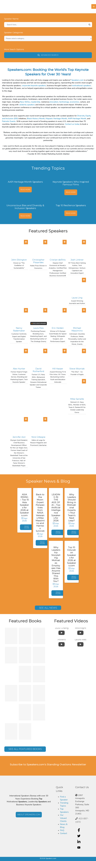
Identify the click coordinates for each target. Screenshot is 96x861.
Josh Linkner (77, 260)
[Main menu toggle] (93, 6)
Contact (63, 833)
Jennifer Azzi (19, 437)
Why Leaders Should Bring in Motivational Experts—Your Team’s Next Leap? (71, 507)
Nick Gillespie (38, 437)
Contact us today (72, 124)
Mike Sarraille (77, 399)
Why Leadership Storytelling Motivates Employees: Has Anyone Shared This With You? (55, 564)
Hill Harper (57, 368)
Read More (25, 189)
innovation (53, 102)
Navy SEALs (25, 102)
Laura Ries (38, 328)
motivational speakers (81, 85)
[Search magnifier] (89, 24)
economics (74, 102)
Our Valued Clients (63, 818)
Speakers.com (77, 80)
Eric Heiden (58, 328)
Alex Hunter (19, 368)
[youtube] (79, 847)
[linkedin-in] (79, 841)
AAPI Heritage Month (77, 118)
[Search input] (47, 24)
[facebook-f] (79, 830)
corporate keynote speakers (34, 85)
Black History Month (36, 118)
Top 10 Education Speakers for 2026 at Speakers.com (71, 556)
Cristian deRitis (58, 260)
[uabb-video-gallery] (61, 632)
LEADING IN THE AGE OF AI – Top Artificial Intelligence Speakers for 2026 (55, 507)
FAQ (62, 830)
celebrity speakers (27, 104)
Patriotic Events (9, 121)
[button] (48, 55)
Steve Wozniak (77, 368)
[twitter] (79, 835)
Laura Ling (77, 297)
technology (64, 102)
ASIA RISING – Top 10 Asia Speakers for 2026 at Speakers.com (24, 505)
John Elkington (19, 260)
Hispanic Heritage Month (56, 118)
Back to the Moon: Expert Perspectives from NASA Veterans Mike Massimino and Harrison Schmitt (40, 512)
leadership (35, 102)
